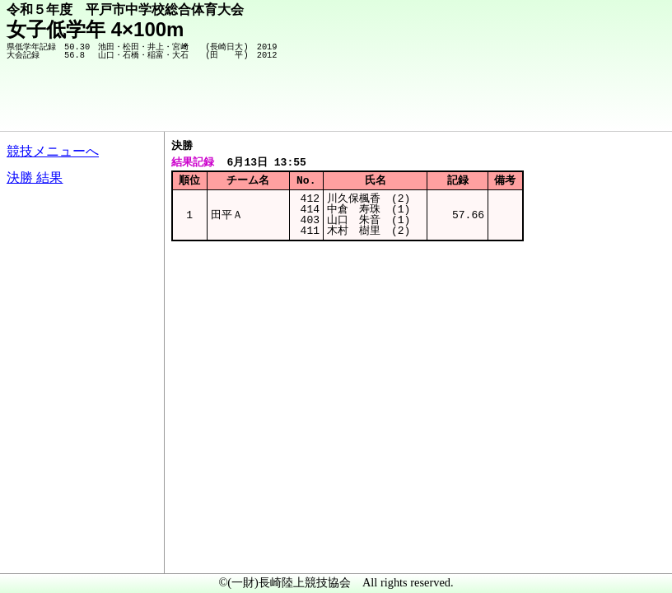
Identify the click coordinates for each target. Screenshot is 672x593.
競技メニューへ (53, 151)
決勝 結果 (35, 177)
